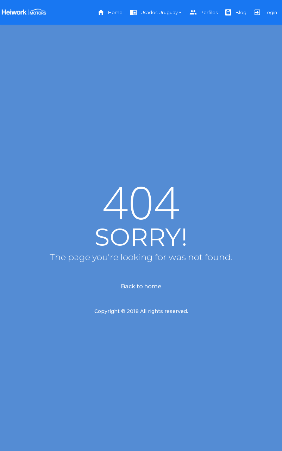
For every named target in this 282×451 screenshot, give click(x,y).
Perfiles (203, 12)
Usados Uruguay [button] (154, 12)
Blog (235, 12)
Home (110, 12)
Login (265, 12)
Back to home (141, 286)
